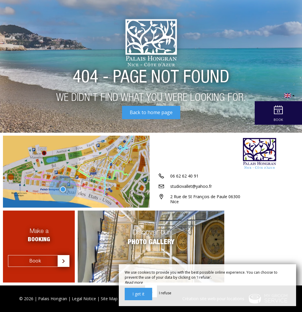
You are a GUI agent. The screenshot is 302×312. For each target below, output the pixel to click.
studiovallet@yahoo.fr (191, 186)
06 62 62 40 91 (184, 176)
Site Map (109, 298)
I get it (138, 294)
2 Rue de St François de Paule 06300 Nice (205, 199)
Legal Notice (84, 298)
